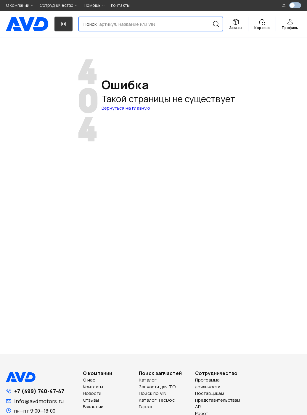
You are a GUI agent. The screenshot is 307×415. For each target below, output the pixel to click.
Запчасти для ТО (157, 387)
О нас (89, 380)
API (198, 406)
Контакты (120, 5)
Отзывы (91, 400)
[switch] (295, 5)
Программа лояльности (208, 383)
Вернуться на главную (126, 108)
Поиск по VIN (152, 393)
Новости (92, 393)
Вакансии (93, 406)
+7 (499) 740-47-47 (39, 391)
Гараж (145, 406)
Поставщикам (209, 393)
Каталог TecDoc (157, 400)
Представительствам (217, 400)
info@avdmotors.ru (39, 401)
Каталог (148, 380)
